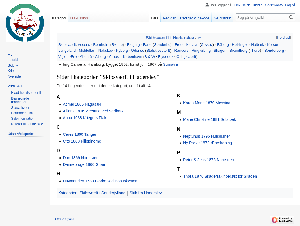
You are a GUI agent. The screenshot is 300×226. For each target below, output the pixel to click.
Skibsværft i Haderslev (170, 37)
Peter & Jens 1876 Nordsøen (208, 159)
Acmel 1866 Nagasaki (82, 104)
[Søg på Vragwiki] (265, 17)
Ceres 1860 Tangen (80, 134)
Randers (181, 50)
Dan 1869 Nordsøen (80, 157)
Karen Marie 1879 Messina (206, 103)
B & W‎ (149, 57)
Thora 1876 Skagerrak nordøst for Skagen (220, 176)
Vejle (62, 57)
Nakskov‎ (105, 50)
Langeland (67, 50)
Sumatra (170, 64)
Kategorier (67, 193)
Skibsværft (67, 44)
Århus (114, 57)
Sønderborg (274, 50)
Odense (137, 50)
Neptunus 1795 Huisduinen (207, 136)
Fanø (147, 44)
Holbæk (257, 44)
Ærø (73, 57)
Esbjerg (133, 44)
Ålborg (100, 57)
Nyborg (122, 50)
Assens (84, 44)
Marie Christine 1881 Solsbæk (209, 119)
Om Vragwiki (64, 219)
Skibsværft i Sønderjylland (103, 193)
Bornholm (101, 44)
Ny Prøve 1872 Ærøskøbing (207, 143)
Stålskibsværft (158, 50)
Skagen (220, 50)
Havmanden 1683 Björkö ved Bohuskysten (100, 181)
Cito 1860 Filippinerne (82, 141)
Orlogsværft (186, 57)
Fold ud (283, 37)
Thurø (255, 50)
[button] (284, 37)
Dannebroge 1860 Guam (84, 164)
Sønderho (162, 44)
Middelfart (87, 50)
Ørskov (206, 44)
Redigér (169, 18)
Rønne (117, 44)
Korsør (272, 44)
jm (200, 38)
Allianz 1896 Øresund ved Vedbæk (93, 111)
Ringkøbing (201, 50)
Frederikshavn (186, 44)
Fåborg (223, 44)
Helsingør (240, 44)
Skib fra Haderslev (146, 193)
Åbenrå (86, 57)
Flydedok (165, 57)
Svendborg (238, 50)
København (132, 57)
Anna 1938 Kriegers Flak (84, 118)
